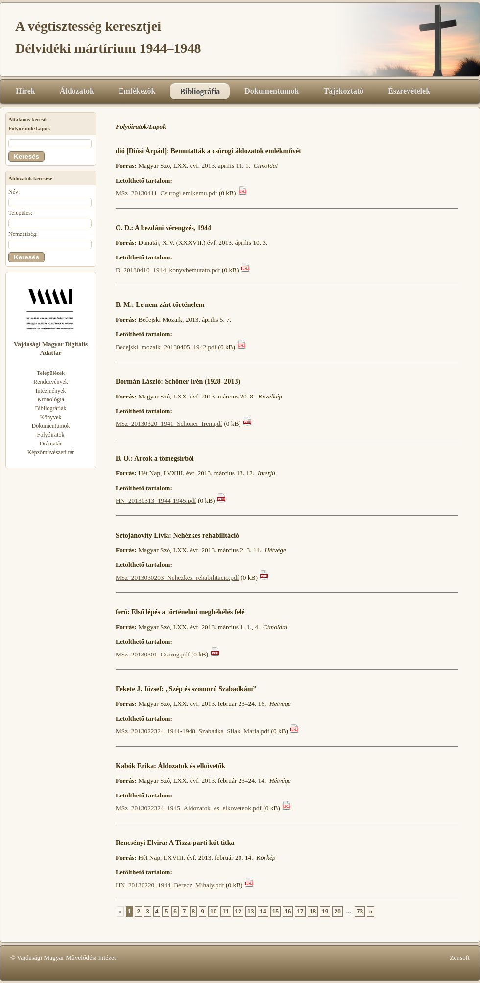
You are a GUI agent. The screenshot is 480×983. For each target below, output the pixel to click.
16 (288, 911)
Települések (51, 373)
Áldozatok (77, 91)
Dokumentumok (271, 91)
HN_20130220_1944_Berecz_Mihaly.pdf (170, 885)
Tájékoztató (343, 91)
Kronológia (50, 399)
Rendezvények (50, 381)
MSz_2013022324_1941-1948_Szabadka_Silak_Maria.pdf (192, 731)
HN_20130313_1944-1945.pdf (156, 500)
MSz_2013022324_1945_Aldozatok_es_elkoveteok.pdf (189, 808)
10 (213, 911)
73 (360, 911)
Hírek (25, 91)
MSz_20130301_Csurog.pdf (153, 654)
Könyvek (51, 417)
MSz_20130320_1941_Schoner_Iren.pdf (169, 423)
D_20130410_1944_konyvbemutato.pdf (168, 270)
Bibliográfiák (51, 408)
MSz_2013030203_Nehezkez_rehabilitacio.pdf (177, 577)
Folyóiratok (51, 434)
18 (313, 911)
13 (250, 911)
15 (275, 911)
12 (238, 911)
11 (225, 911)
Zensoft (460, 957)
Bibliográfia (200, 91)
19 (325, 911)
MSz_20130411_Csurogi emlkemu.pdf (166, 193)
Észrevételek (409, 91)
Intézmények (51, 390)
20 (337, 911)
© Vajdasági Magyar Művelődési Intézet (63, 957)
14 (263, 911)
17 (300, 911)
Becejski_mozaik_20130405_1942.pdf (166, 347)
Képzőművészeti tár (50, 452)
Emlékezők (137, 91)
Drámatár (51, 443)
